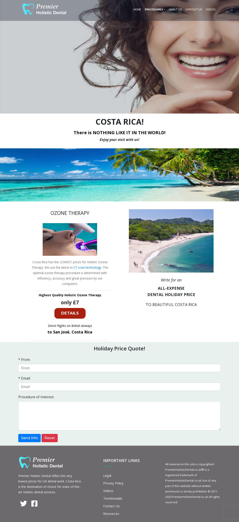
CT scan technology (87, 267)
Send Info (29, 438)
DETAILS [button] (70, 313)
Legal (107, 475)
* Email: (24, 378)
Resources (111, 513)
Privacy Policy (113, 483)
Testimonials (112, 498)
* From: (24, 359)
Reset (49, 438)
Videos (210, 9)
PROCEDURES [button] (154, 9)
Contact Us (193, 9)
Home (137, 9)
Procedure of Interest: (36, 397)
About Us (175, 9)
